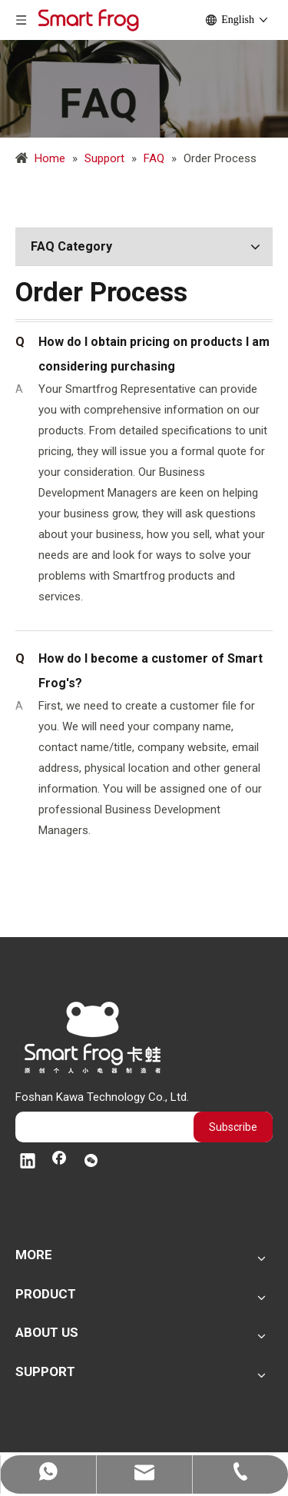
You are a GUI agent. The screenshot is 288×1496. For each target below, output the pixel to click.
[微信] (90, 1162)
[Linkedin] (27, 1162)
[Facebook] (59, 1162)
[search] (100, 1127)
